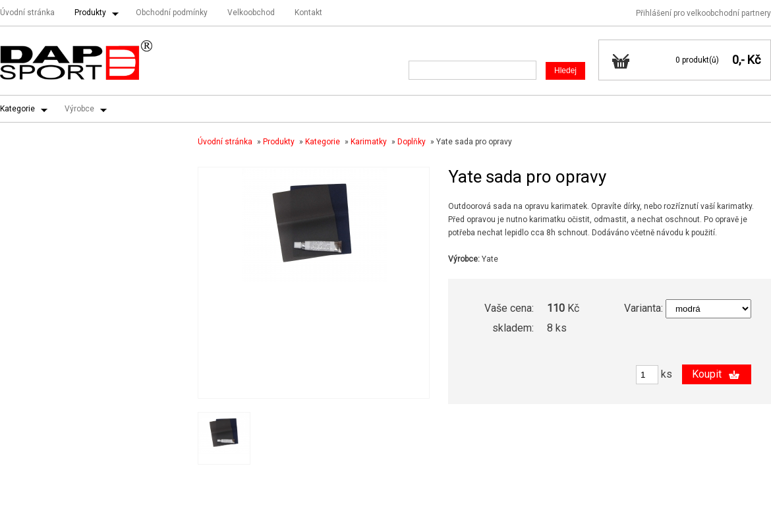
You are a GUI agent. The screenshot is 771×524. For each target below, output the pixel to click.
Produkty (90, 12)
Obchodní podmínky (172, 12)
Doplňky (411, 141)
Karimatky (369, 141)
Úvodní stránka (27, 12)
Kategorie (17, 108)
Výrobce (79, 108)
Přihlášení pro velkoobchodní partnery (703, 13)
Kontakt (308, 12)
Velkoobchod (251, 12)
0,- (738, 60)
